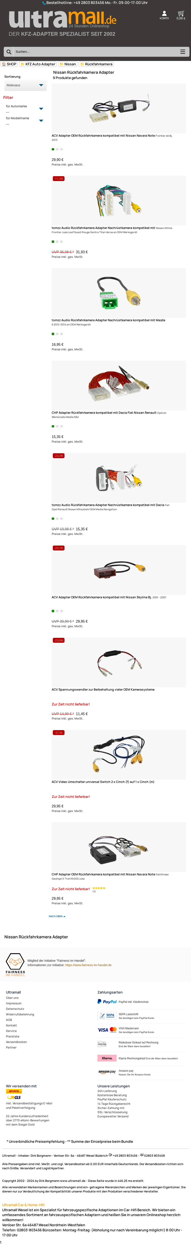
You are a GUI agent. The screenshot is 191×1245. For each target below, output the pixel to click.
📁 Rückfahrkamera (96, 64)
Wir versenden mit (21, 1086)
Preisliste (12, 1036)
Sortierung (12, 76)
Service (11, 1031)
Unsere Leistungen (113, 1086)
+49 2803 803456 (88, 2)
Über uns (12, 998)
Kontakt (11, 1025)
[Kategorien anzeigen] (182, 53)
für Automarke (23, 109)
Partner (11, 1047)
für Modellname (23, 121)
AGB (9, 1020)
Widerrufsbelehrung (20, 1014)
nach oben (55, 916)
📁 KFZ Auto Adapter (37, 64)
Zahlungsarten (110, 992)
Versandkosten (16, 1042)
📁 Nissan (67, 64)
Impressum (14, 1003)
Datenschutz (15, 1009)
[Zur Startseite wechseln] (62, 42)
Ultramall (13, 992)
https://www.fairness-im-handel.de (88, 965)
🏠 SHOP (9, 64)
